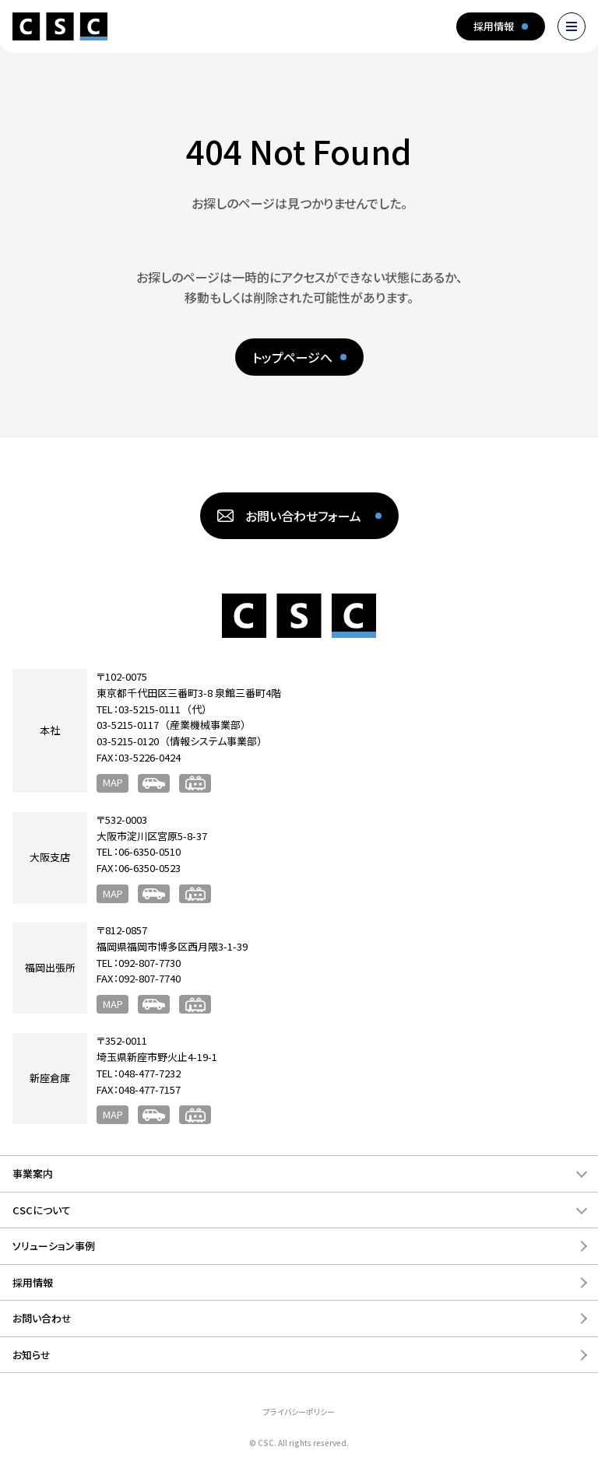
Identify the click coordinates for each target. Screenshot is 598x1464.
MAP (113, 782)
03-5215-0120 (128, 741)
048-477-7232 (149, 1073)
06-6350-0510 (149, 851)
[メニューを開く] (572, 26)
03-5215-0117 (128, 724)
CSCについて (41, 1210)
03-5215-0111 (149, 709)
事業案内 (32, 1173)
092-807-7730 (149, 962)
